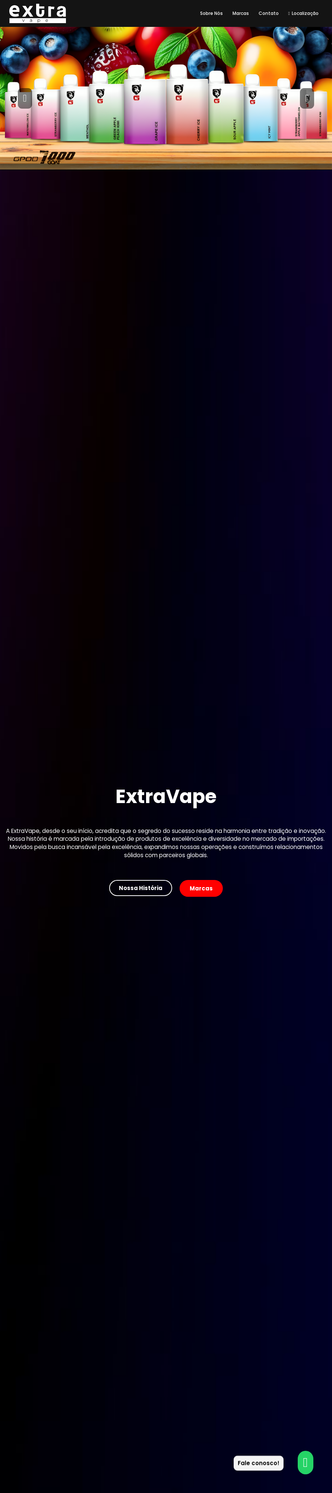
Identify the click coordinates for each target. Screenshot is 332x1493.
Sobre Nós (211, 13)
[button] (25, 98)
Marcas (241, 13)
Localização (303, 13)
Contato (269, 13)
